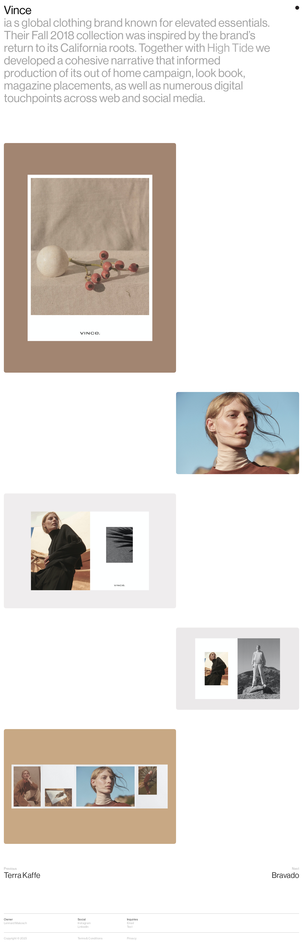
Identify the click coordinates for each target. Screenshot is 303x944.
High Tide (230, 48)
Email (130, 923)
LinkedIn (83, 926)
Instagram (84, 923)
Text (130, 926)
